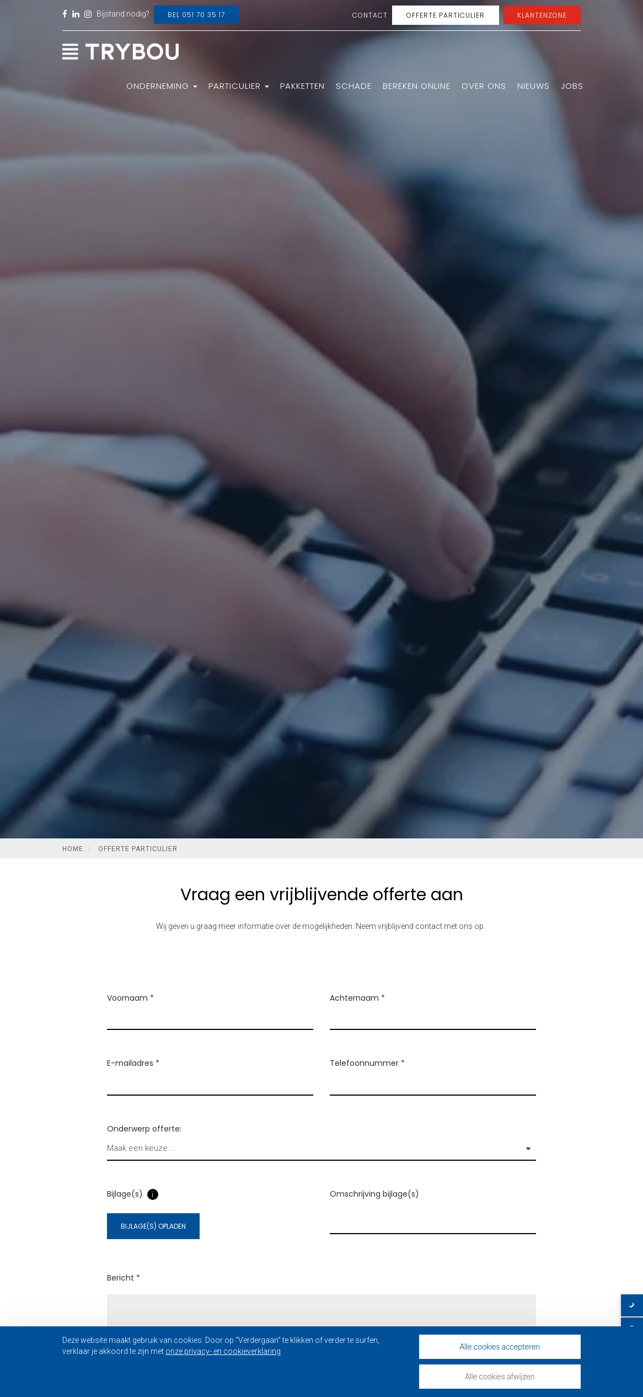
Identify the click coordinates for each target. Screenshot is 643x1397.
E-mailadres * (133, 1074)
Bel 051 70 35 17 (196, 14)
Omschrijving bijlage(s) (374, 1204)
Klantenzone (542, 15)
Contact (370, 15)
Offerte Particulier (445, 15)
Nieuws (533, 86)
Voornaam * (130, 1008)
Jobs (572, 86)
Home (72, 849)
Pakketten (302, 86)
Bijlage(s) (125, 1204)
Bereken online (417, 86)
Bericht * (123, 1288)
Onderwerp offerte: (144, 1139)
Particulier (238, 86)
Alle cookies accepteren (500, 1346)
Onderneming (161, 86)
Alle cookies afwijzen (499, 1376)
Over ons (484, 86)
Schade (354, 86)
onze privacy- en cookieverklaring (223, 1351)
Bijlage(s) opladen (153, 1237)
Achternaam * (357, 1008)
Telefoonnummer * (367, 1074)
